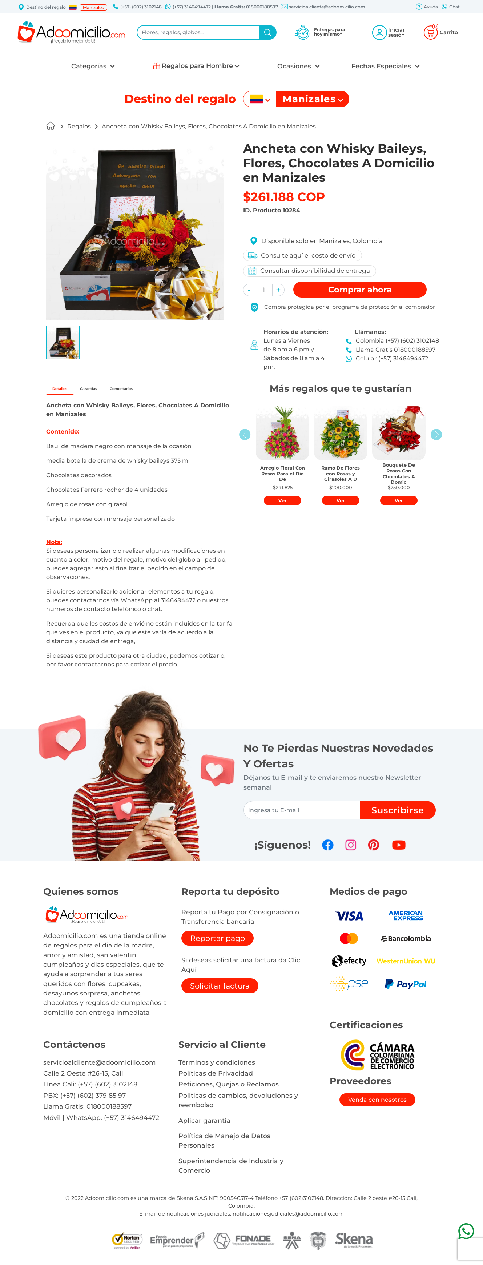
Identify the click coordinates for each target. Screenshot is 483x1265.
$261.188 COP (284, 196)
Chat (450, 7)
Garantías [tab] (117, 391)
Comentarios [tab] (172, 391)
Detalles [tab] (68, 391)
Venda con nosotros (377, 1104)
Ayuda (426, 7)
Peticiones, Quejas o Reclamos (228, 1089)
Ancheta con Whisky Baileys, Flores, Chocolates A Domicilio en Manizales (209, 126)
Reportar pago (217, 942)
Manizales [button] (93, 7)
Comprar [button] (360, 289)
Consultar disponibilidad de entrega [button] (310, 270)
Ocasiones (295, 66)
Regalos (79, 126)
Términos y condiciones (216, 1066)
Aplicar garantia (204, 1125)
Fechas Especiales (382, 66)
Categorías (89, 66)
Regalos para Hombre (197, 65)
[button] (73, 7)
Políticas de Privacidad (215, 1077)
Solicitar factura (220, 990)
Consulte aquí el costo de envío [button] (303, 255)
